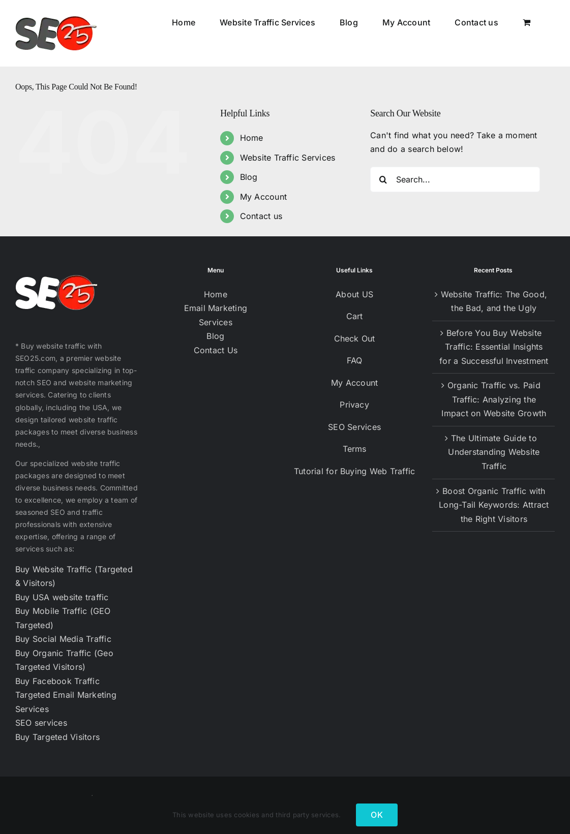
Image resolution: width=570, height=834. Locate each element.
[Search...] (455, 179)
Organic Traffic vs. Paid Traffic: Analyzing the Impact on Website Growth (493, 399)
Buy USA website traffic (62, 597)
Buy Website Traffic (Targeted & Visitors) (74, 576)
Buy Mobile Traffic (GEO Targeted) (63, 618)
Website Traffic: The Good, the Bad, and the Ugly (494, 301)
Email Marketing (216, 308)
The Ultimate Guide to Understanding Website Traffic (493, 452)
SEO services (41, 723)
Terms (355, 449)
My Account (263, 197)
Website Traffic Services (288, 157)
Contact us (261, 216)
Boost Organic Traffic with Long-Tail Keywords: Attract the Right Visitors (494, 505)
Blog (249, 177)
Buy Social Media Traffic (63, 639)
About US (354, 294)
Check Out (354, 338)
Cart (354, 316)
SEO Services (354, 427)
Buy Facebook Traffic (57, 681)
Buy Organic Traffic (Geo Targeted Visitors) (64, 660)
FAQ (355, 360)
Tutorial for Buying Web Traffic (354, 471)
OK (376, 815)
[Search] (383, 179)
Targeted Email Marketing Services (65, 702)
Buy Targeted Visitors (57, 737)
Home (251, 138)
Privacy (354, 404)
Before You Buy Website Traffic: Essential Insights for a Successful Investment (493, 347)
